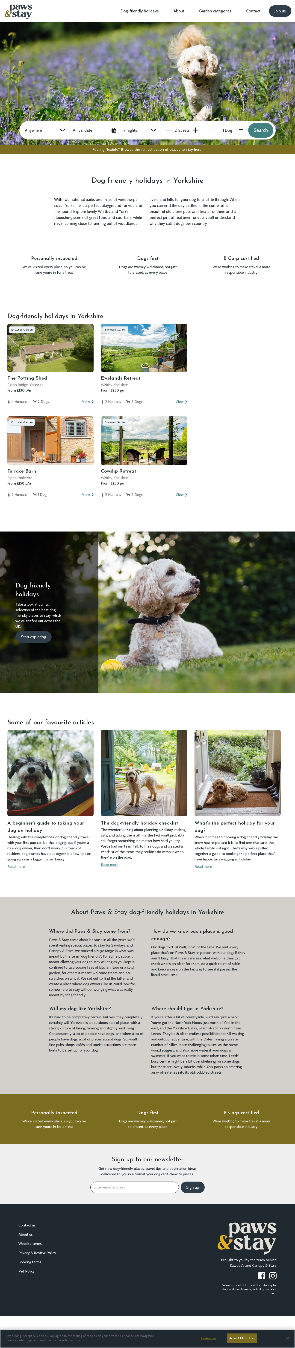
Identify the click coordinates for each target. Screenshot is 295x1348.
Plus (195, 130)
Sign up (192, 1219)
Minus (169, 130)
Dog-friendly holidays (140, 11)
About (179, 11)
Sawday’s (237, 1298)
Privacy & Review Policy (37, 1285)
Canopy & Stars (264, 1298)
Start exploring (33, 653)
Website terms (30, 1276)
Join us (280, 11)
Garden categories (215, 11)
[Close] (288, 1338)
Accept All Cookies (242, 1338)
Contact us (26, 1257)
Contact (253, 11)
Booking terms (29, 1294)
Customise (208, 1338)
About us (25, 1266)
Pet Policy (26, 1303)
